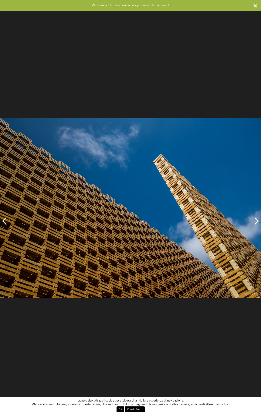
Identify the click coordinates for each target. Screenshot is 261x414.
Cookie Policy (135, 409)
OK (120, 409)
